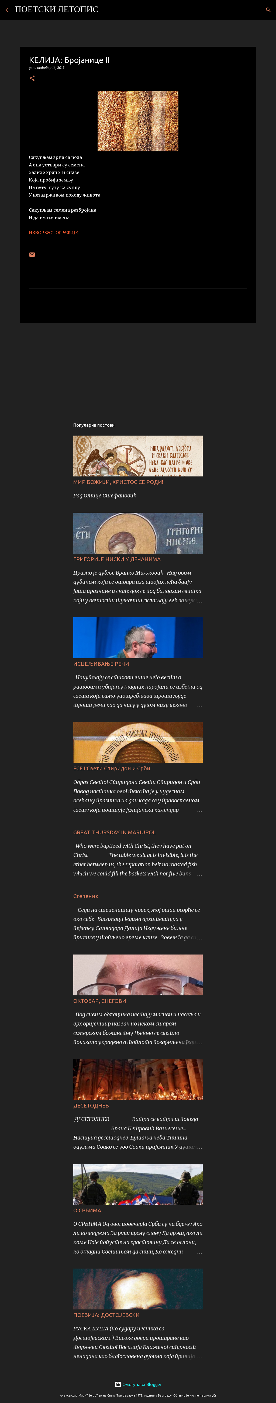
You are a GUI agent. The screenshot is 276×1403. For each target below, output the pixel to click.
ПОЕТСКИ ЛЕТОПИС (56, 10)
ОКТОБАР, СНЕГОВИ (99, 1001)
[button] (32, 78)
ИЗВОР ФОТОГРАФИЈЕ (53, 232)
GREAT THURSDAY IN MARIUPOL (114, 832)
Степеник (85, 896)
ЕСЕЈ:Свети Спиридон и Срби (111, 768)
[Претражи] (106, 9)
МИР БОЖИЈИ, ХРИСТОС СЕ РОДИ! (118, 482)
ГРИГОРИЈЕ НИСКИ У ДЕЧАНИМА (117, 559)
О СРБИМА (87, 1210)
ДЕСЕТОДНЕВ (91, 1105)
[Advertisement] (138, 368)
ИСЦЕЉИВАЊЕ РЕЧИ (101, 664)
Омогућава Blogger (138, 1384)
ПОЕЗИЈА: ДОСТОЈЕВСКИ (106, 1315)
